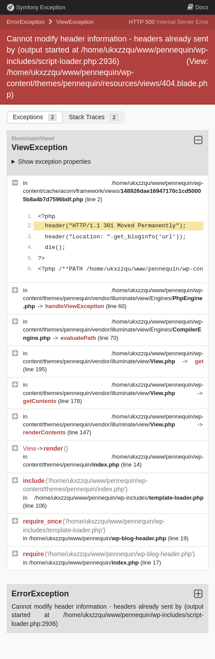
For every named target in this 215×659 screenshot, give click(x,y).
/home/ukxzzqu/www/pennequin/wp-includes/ (119, 497)
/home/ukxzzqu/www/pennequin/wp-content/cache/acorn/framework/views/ (113, 191)
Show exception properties (54, 161)
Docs (197, 7)
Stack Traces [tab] (93, 117)
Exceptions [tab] (35, 117)
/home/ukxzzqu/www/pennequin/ (98, 538)
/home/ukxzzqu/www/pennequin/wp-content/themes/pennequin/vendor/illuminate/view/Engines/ (113, 298)
